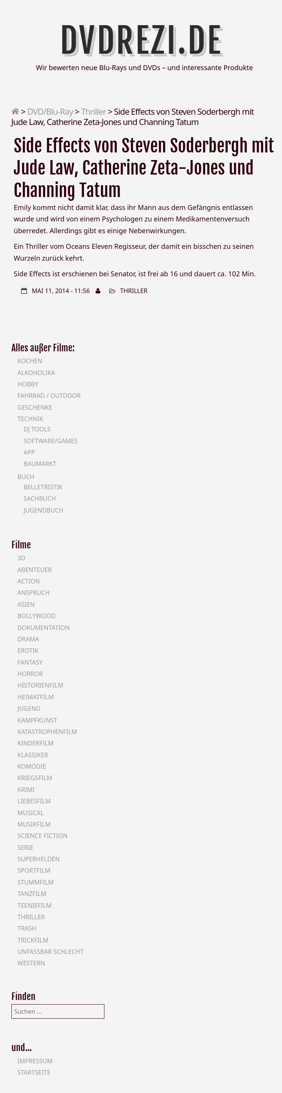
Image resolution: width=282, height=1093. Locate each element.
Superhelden (39, 859)
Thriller (93, 111)
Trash (27, 928)
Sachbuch (40, 498)
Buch (26, 477)
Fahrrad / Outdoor (49, 395)
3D (22, 558)
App (29, 452)
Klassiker (33, 755)
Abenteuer (35, 570)
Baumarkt (40, 464)
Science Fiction (42, 836)
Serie (26, 847)
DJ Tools (37, 429)
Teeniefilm (35, 905)
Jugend (29, 708)
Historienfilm (40, 685)
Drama (28, 639)
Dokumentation (44, 627)
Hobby (28, 384)
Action (29, 581)
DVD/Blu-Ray (50, 111)
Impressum (35, 1061)
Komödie (32, 766)
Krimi (26, 789)
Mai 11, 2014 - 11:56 (61, 291)
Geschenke (35, 407)
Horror (30, 674)
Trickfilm (33, 940)
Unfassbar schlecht (50, 951)
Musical (31, 813)
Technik (30, 419)
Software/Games (51, 441)
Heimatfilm (36, 697)
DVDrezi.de (141, 40)
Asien (26, 604)
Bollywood (37, 616)
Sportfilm (34, 870)
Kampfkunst (37, 720)
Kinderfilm (36, 743)
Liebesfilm (34, 801)
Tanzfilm (32, 893)
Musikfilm (34, 824)
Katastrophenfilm (47, 732)
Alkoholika (36, 373)
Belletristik (43, 487)
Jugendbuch (44, 510)
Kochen (30, 361)
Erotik (28, 650)
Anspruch (34, 592)
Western (31, 963)
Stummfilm (36, 882)
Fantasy (30, 662)
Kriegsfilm (35, 778)
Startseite (34, 1072)
